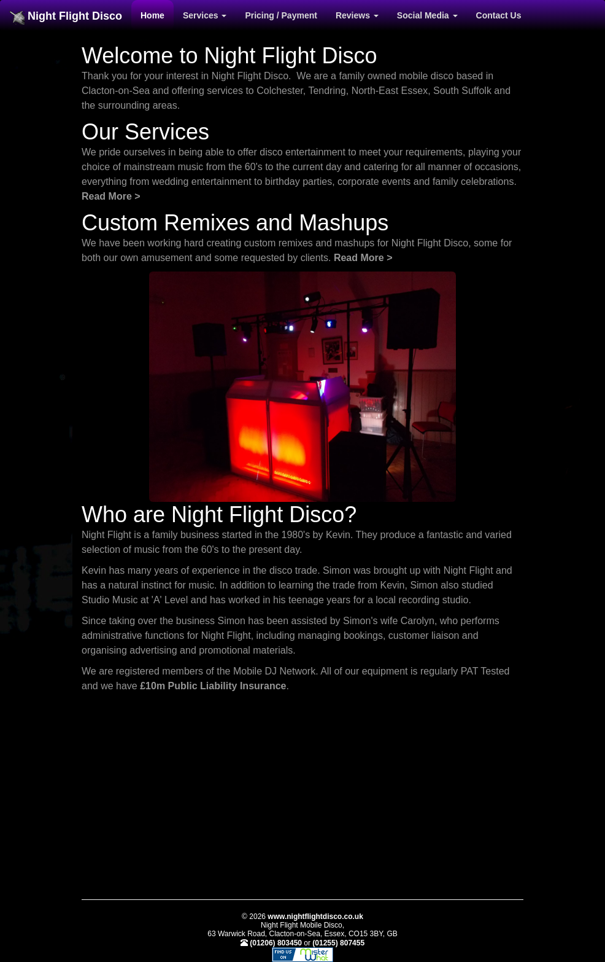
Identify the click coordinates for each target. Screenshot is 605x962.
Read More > (111, 196)
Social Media (427, 15)
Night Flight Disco (65, 17)
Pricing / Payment (281, 15)
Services (205, 15)
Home (152, 15)
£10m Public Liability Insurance (213, 686)
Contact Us (499, 15)
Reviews (357, 15)
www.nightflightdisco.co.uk (315, 916)
